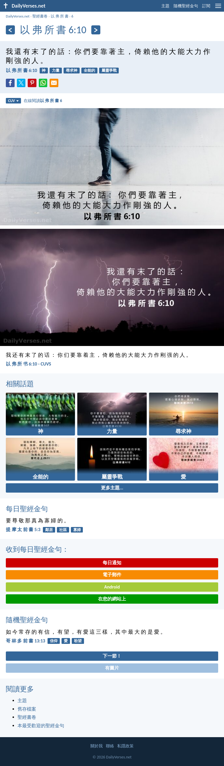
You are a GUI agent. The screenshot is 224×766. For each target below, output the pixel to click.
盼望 (78, 641)
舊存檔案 (27, 709)
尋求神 (71, 70)
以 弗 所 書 (60, 16)
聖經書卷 (40, 16)
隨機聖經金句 (186, 5)
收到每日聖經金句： (37, 549)
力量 (56, 70)
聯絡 (110, 746)
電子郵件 (112, 574)
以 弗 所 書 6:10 (21, 70)
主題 (165, 5)
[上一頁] (10, 29)
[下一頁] (95, 29)
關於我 (96, 746)
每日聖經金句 (27, 509)
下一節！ (112, 656)
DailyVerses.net (17, 16)
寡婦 (77, 530)
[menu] (218, 8)
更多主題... (112, 488)
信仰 (53, 641)
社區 (63, 530)
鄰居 (49, 530)
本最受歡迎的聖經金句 (41, 725)
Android (112, 587)
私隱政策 (125, 746)
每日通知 (112, 562)
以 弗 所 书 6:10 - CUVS (28, 364)
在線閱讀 (43, 100)
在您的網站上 (112, 599)
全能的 (89, 70)
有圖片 (112, 668)
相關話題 (20, 384)
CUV (13, 101)
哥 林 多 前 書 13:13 (25, 641)
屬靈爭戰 (109, 70)
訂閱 (206, 5)
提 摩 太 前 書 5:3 (23, 529)
